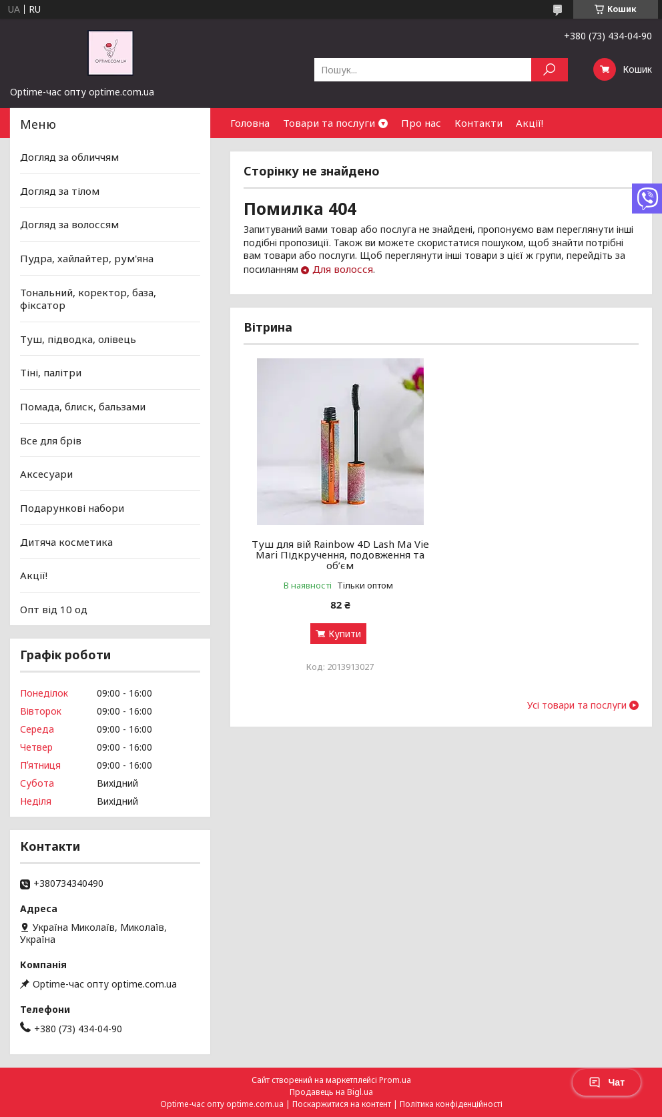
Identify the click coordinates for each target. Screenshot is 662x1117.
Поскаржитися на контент (341, 1104)
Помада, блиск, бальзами (82, 406)
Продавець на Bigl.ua (331, 1092)
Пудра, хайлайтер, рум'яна (86, 258)
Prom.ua (395, 1080)
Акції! (529, 122)
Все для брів (50, 440)
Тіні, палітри (50, 372)
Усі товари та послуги (577, 705)
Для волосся (342, 269)
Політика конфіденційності (451, 1104)
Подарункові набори (72, 507)
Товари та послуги (329, 122)
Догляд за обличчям (69, 156)
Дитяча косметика (66, 541)
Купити (344, 633)
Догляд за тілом (59, 191)
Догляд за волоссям (69, 224)
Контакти (478, 122)
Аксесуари (46, 473)
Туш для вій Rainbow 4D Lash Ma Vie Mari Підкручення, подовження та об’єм (340, 554)
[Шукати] (549, 69)
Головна (250, 122)
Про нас (421, 122)
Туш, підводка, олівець (78, 339)
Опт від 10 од (53, 609)
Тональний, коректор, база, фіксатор (88, 298)
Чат (607, 1082)
